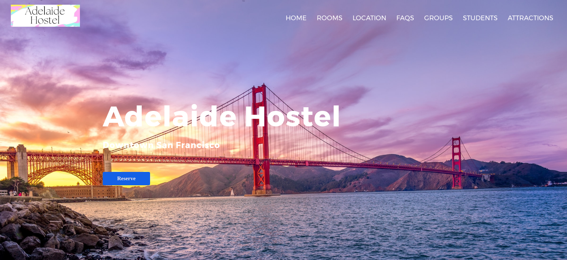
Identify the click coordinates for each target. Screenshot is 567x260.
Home (296, 18)
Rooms (329, 18)
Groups (438, 18)
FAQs (405, 18)
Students (480, 18)
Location (369, 18)
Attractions (530, 18)
